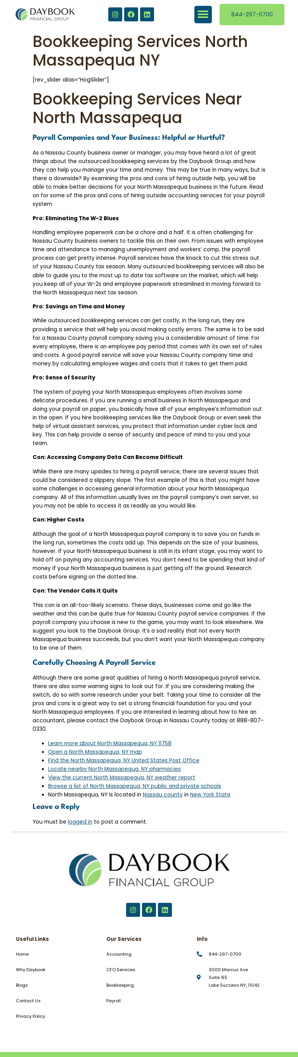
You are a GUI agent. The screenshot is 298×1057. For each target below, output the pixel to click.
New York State (210, 794)
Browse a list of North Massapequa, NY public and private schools (134, 786)
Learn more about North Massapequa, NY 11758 (110, 743)
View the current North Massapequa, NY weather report (121, 777)
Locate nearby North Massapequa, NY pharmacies (114, 769)
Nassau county (163, 794)
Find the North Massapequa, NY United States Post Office (123, 760)
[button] (203, 14)
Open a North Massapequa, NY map (95, 752)
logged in (80, 822)
